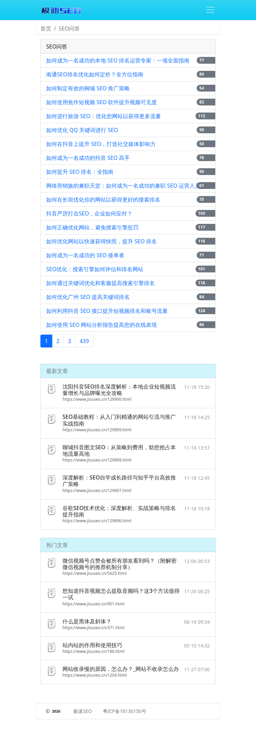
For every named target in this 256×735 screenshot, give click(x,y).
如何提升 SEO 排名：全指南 (80, 171)
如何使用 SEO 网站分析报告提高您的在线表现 (101, 324)
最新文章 (57, 371)
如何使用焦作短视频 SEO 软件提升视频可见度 (101, 102)
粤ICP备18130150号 (124, 711)
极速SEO (82, 711)
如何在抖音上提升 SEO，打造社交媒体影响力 (101, 144)
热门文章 (57, 545)
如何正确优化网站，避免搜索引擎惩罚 (92, 227)
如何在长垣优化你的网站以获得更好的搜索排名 (103, 199)
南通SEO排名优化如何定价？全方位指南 (94, 74)
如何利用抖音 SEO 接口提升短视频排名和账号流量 (107, 311)
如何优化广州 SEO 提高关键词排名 (88, 297)
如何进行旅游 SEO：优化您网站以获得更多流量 (103, 116)
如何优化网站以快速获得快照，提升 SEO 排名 (101, 241)
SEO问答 (69, 28)
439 (84, 341)
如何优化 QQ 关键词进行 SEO (82, 130)
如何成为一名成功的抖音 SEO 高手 (88, 158)
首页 (45, 28)
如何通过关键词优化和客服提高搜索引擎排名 (100, 283)
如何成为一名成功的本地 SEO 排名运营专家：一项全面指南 (118, 60)
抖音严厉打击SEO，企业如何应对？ (89, 213)
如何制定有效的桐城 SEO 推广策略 (88, 88)
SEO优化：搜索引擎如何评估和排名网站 (94, 269)
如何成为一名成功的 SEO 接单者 (85, 255)
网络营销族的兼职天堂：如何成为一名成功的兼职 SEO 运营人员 (123, 185)
